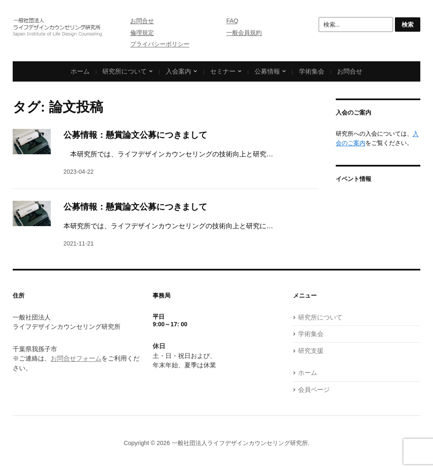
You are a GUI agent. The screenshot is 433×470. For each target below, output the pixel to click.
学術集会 (311, 71)
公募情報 (267, 71)
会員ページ (314, 389)
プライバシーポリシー (159, 44)
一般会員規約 (244, 32)
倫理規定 (142, 32)
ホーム (80, 71)
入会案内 (178, 71)
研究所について (124, 71)
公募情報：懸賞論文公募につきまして (135, 134)
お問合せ (142, 20)
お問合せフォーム (76, 358)
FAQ (232, 20)
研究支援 (310, 350)
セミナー (223, 71)
